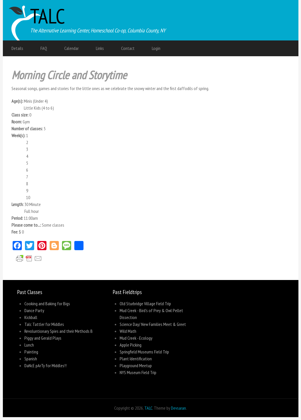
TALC (47, 16)
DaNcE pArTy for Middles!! (45, 365)
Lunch (29, 345)
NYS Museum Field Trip (138, 372)
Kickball (30, 317)
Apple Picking (130, 345)
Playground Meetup (136, 365)
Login (156, 48)
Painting (31, 352)
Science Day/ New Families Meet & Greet (153, 324)
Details (17, 48)
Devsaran (178, 408)
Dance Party (34, 310)
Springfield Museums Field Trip (144, 352)
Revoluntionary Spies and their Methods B (58, 331)
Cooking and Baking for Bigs (47, 303)
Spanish (30, 358)
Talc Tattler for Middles (44, 324)
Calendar (71, 48)
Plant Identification (136, 358)
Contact (128, 48)
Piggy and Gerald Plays (42, 338)
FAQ (43, 48)
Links (100, 48)
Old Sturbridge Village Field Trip (145, 303)
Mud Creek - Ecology (136, 338)
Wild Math (128, 331)
